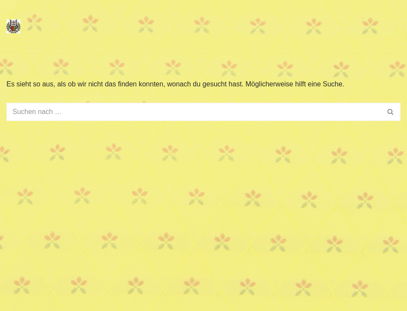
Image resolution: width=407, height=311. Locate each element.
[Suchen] (193, 112)
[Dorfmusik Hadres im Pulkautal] (13, 26)
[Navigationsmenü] (389, 26)
